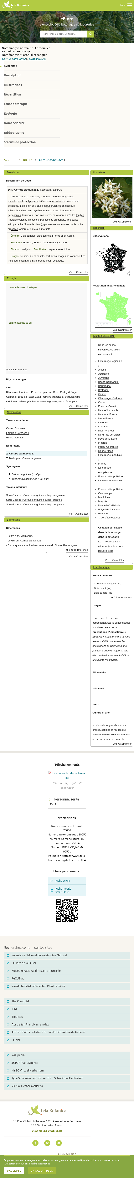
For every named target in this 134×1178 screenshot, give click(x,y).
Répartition (12, 94)
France (102, 463)
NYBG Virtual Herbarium (25, 1070)
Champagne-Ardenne (110, 398)
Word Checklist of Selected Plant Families (36, 986)
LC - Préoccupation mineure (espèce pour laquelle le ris (110, 546)
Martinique (104, 497)
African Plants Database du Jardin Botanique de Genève (46, 1032)
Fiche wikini (60, 880)
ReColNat (15, 978)
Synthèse (10, 66)
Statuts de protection (20, 142)
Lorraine (102, 426)
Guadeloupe (105, 493)
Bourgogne (104, 385)
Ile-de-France (105, 418)
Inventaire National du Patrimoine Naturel (37, 955)
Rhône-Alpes (105, 450)
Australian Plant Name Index (28, 1024)
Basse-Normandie (108, 381)
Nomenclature (14, 123)
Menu (126, 5)
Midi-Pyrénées (106, 430)
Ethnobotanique (16, 104)
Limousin (103, 422)
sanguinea (19, 59)
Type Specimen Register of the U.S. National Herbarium (45, 1078)
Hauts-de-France (107, 414)
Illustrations (13, 85)
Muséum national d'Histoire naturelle (34, 971)
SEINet (13, 1040)
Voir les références (16, 369)
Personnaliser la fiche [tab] (64, 801)
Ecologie (10, 113)
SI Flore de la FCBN (21, 963)
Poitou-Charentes (108, 446)
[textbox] (63, 34)
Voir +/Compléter (78, 272)
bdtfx (28, 160)
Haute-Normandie (108, 410)
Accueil (10, 160)
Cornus (6, 59)
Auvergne (103, 377)
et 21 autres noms (121, 597)
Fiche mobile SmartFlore (61, 890)
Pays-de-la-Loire (107, 438)
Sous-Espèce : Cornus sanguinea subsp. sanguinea (35, 495)
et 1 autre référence (77, 549)
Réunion (103, 513)
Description (12, 75)
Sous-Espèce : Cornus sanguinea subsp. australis (34, 499)
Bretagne (103, 390)
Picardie (102, 442)
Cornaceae (37, 59)
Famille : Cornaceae (17, 432)
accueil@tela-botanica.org (47, 1130)
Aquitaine (103, 373)
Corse (101, 402)
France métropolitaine (110, 476)
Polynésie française (109, 509)
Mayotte (102, 501)
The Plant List (18, 1001)
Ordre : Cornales (15, 428)
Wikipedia (16, 1055)
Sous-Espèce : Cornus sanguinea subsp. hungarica (35, 504)
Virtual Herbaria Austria (25, 1086)
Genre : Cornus (14, 437)
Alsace (102, 369)
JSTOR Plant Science (22, 1063)
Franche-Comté (107, 406)
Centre (102, 394)
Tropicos (15, 1017)
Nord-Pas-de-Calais (109, 434)
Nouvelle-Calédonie (109, 505)
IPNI (12, 1009)
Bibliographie (14, 133)
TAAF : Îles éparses (109, 517)
